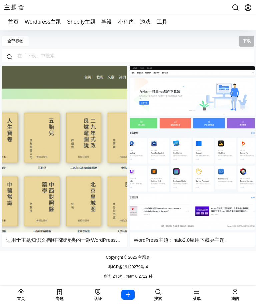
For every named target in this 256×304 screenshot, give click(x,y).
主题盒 (143, 257)
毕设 (106, 22)
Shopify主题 (81, 22)
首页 (13, 22)
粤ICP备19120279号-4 (128, 267)
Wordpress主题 (43, 22)
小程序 (126, 22)
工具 (162, 22)
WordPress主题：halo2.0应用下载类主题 (179, 240)
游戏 (145, 22)
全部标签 (15, 41)
